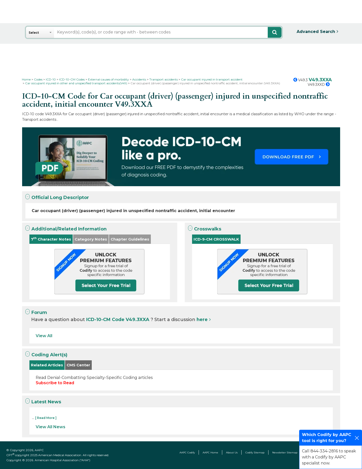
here (202, 319)
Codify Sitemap (254, 452)
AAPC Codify (187, 452)
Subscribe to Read (55, 382)
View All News (50, 426)
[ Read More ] (46, 418)
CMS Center (78, 365)
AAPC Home (210, 452)
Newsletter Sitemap (284, 452)
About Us (232, 452)
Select (34, 32)
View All (44, 335)
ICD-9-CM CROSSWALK (216, 239)
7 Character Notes (51, 239)
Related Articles (47, 365)
